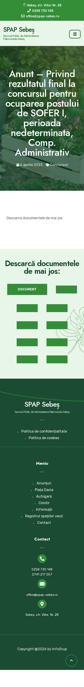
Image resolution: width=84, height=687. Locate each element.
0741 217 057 (42, 574)
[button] (27, 289)
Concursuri (59, 165)
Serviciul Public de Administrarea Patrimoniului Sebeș (21, 37)
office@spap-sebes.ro (42, 595)
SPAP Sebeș (18, 29)
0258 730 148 (42, 569)
